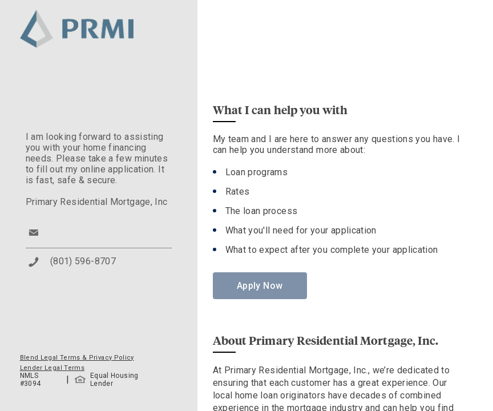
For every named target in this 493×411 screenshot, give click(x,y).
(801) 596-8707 (83, 261)
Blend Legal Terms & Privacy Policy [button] (77, 357)
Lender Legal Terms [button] (52, 368)
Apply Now (259, 285)
